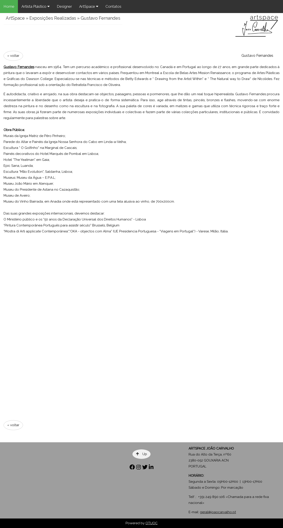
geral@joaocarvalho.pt (218, 512)
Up (141, 454)
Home (9, 6)
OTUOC (151, 523)
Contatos (113, 6)
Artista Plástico (35, 6)
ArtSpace (88, 6)
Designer (64, 6)
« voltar (13, 56)
